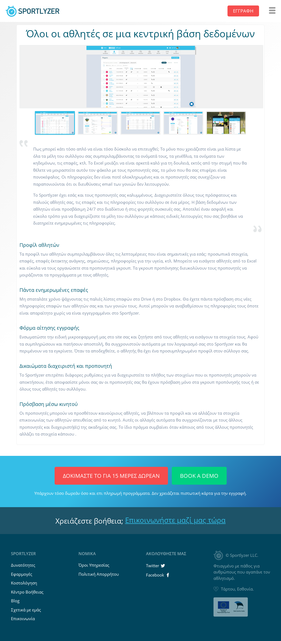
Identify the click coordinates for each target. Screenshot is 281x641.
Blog (15, 600)
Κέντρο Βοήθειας (27, 592)
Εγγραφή (243, 11)
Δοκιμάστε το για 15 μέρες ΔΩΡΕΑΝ (111, 475)
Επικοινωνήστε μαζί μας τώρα (175, 520)
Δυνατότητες (23, 565)
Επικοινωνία (23, 618)
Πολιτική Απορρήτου (98, 574)
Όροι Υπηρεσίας (93, 565)
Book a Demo (199, 475)
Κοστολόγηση (24, 583)
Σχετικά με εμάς (26, 609)
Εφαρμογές (21, 574)
